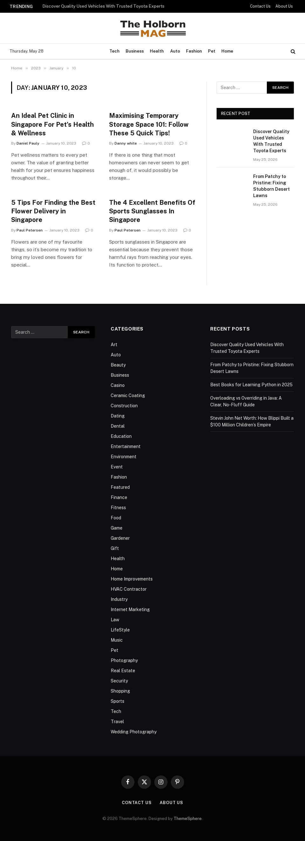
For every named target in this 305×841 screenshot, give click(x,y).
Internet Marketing (130, 609)
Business (135, 51)
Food (116, 517)
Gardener (120, 538)
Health (157, 51)
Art (114, 344)
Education (121, 436)
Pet (211, 51)
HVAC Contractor (129, 589)
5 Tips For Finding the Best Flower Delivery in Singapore (53, 211)
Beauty (118, 364)
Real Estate (123, 670)
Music (117, 640)
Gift (115, 548)
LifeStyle (120, 629)
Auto (175, 51)
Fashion (194, 51)
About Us (284, 6)
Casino (118, 385)
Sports (117, 701)
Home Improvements (132, 578)
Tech (114, 51)
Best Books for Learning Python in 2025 (251, 384)
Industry (119, 599)
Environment (123, 456)
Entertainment (126, 446)
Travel (117, 721)
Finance (119, 497)
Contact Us (260, 6)
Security (119, 680)
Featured (120, 487)
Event (117, 466)
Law (115, 619)
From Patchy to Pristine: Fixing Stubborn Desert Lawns (271, 186)
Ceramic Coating (128, 395)
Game (116, 528)
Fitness (118, 507)
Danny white (125, 143)
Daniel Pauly (28, 143)
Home (227, 51)
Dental (118, 426)
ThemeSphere (188, 818)
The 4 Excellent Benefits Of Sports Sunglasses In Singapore (152, 211)
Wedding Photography (133, 731)
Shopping (120, 691)
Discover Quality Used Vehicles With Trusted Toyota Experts (103, 6)
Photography (124, 660)
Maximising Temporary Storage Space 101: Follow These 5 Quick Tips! (149, 124)
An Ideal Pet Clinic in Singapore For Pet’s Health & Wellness (52, 124)
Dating (118, 415)
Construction (124, 405)
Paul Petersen (30, 230)
